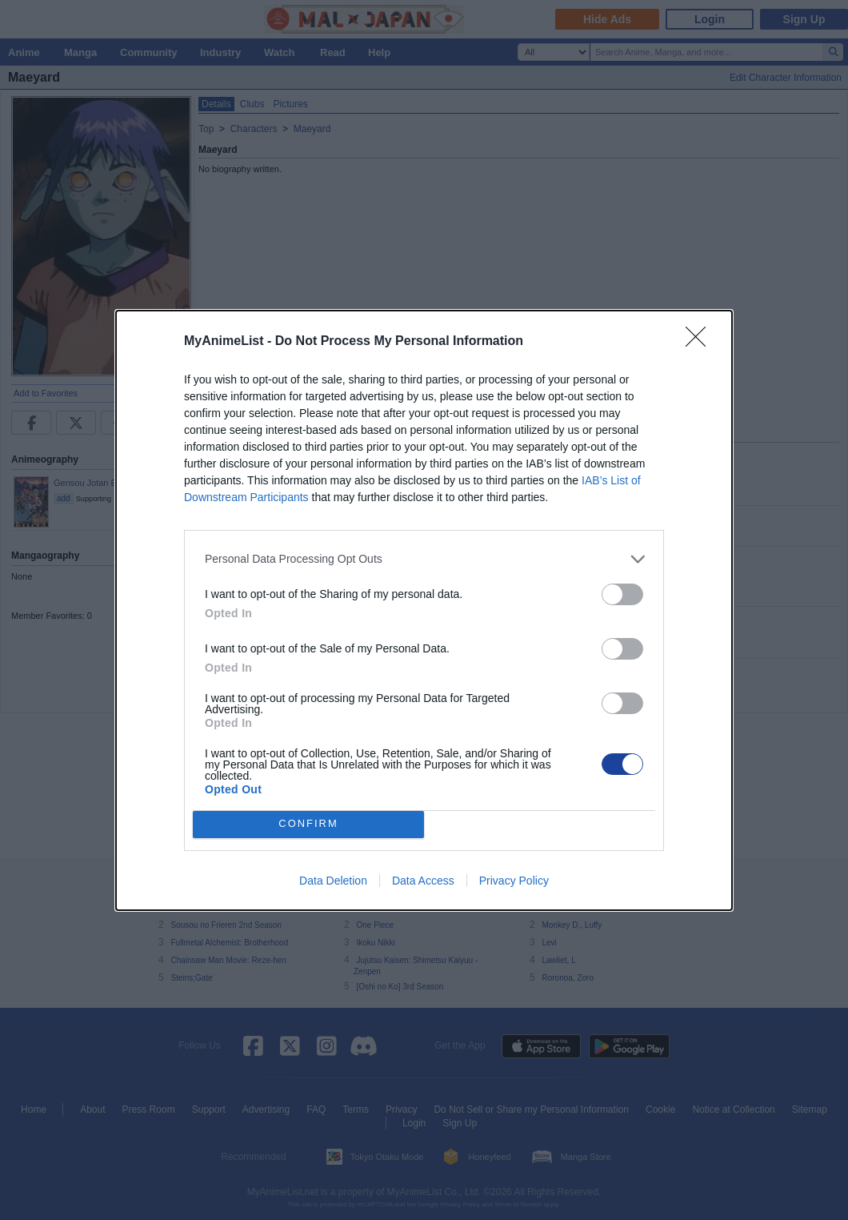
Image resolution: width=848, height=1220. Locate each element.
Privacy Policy (514, 880)
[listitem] (424, 559)
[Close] (701, 342)
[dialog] (424, 610)
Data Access (423, 880)
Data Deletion (333, 880)
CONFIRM (308, 824)
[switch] (622, 594)
